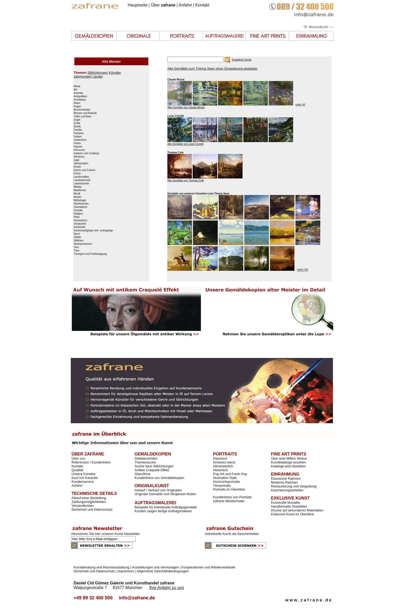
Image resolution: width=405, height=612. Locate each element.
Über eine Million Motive (289, 458)
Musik (77, 193)
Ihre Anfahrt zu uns (166, 587)
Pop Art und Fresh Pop (230, 474)
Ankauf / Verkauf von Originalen (158, 490)
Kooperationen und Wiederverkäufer (209, 567)
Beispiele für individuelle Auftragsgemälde (166, 507)
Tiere (76, 250)
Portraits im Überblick (229, 489)
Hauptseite (137, 5)
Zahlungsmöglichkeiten (89, 502)
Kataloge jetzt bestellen (288, 466)
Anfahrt (185, 5)
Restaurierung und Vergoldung (293, 486)
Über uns (78, 458)
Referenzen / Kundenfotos (91, 462)
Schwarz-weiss (224, 462)
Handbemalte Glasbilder (289, 506)
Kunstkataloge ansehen (288, 462)
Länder (97, 76)
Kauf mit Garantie (85, 478)
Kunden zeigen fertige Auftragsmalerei (163, 511)
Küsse (77, 173)
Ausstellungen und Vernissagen (155, 567)
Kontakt (202, 5)
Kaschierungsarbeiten (287, 490)
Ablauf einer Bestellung (89, 498)
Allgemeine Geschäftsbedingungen (163, 571)
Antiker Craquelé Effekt (152, 470)
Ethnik (77, 126)
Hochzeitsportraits (226, 482)
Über (163, 5)
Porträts (78, 210)
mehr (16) (302, 269)
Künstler (115, 73)
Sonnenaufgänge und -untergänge (93, 230)
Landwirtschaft (82, 180)
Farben (78, 136)
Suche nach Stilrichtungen (154, 466)
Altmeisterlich (223, 466)
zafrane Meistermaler (229, 501)
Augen (77, 106)
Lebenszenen (81, 183)
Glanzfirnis (142, 474)
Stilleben (78, 240)
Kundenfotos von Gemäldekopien (159, 478)
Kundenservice (83, 482)
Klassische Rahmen (286, 478)
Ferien (77, 143)
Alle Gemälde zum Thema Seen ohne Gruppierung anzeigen (212, 68)
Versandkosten (83, 506)
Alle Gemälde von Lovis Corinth (185, 144)
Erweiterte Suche (242, 59)
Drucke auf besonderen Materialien (297, 510)
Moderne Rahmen (284, 482)
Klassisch (220, 458)
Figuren (78, 146)
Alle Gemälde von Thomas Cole (185, 180)
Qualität (77, 470)
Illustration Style (225, 478)
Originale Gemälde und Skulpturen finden (165, 494)
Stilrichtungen (97, 73)
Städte (77, 237)
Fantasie (78, 133)
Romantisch (80, 220)
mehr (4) (300, 104)
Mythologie (80, 200)
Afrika (77, 86)
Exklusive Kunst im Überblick (292, 514)
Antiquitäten (80, 96)
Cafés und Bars (82, 116)
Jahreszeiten (81, 163)
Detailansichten (146, 458)
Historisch (220, 470)
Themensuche (145, 462)
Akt (75, 89)
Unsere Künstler (84, 474)
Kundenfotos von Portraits (232, 497)
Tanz (76, 247)
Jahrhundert (82, 76)
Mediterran (80, 190)
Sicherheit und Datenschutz (92, 509)
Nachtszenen (81, 203)
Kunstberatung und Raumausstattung (101, 567)
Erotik (77, 123)
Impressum (126, 571)
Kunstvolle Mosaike (285, 502)
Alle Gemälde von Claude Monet (186, 107)
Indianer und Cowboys (86, 153)
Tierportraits (222, 485)
